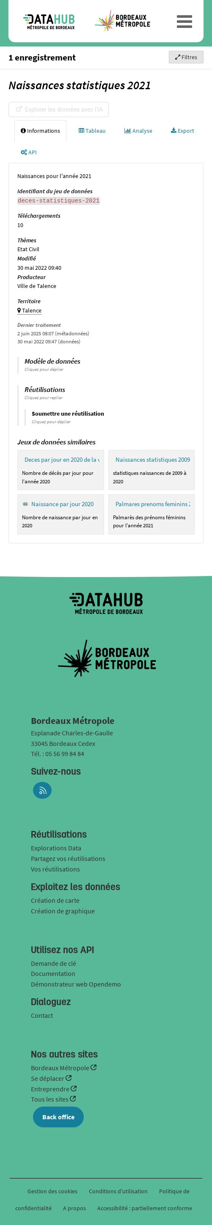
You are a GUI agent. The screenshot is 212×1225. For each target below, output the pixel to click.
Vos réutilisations (55, 869)
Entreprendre (51, 1089)
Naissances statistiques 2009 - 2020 (161, 459)
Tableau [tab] (92, 130)
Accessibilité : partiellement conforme (144, 1208)
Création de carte (55, 900)
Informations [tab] (40, 130)
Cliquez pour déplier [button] (44, 369)
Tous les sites (50, 1099)
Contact (42, 1015)
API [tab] (29, 152)
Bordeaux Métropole (61, 1067)
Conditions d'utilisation (119, 1191)
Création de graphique (63, 911)
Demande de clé (53, 963)
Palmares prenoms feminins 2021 (158, 504)
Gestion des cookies (52, 1191)
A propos (74, 1208)
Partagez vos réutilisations (68, 858)
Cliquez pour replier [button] (44, 397)
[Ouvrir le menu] (184, 21)
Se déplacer (48, 1078)
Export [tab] (182, 130)
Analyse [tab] (138, 130)
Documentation (53, 973)
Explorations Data (56, 848)
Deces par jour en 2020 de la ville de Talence (81, 459)
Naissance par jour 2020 (62, 504)
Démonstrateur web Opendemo (76, 984)
